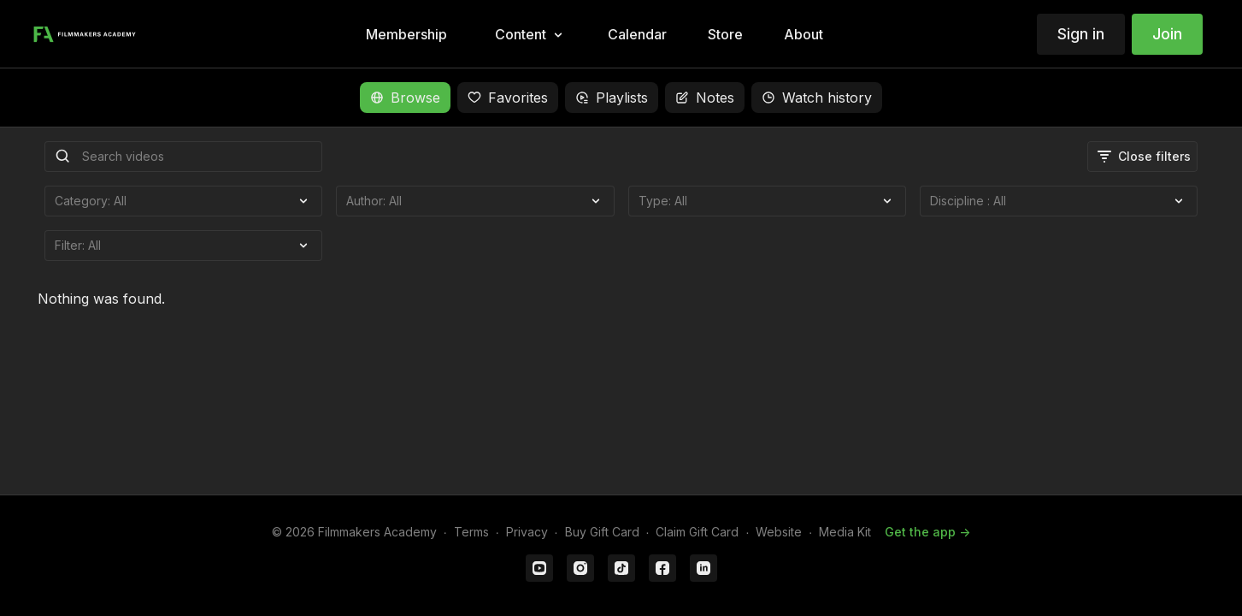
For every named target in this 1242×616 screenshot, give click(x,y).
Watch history (817, 97)
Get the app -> (927, 531)
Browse (405, 97)
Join (1167, 34)
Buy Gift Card (602, 531)
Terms (471, 531)
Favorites (508, 97)
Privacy (527, 531)
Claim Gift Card (697, 531)
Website (779, 531)
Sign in (1080, 34)
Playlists (611, 97)
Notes (704, 97)
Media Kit (845, 531)
